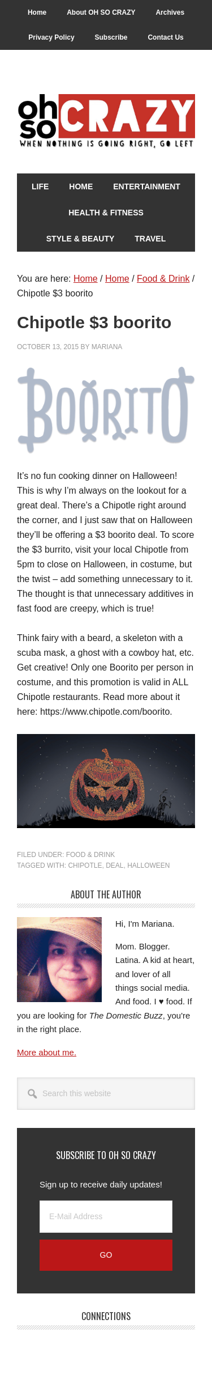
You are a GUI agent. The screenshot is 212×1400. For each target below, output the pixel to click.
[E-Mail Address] (106, 1216)
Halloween (148, 865)
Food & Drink (90, 855)
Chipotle (85, 865)
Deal (114, 865)
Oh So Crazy (106, 121)
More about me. (46, 1052)
